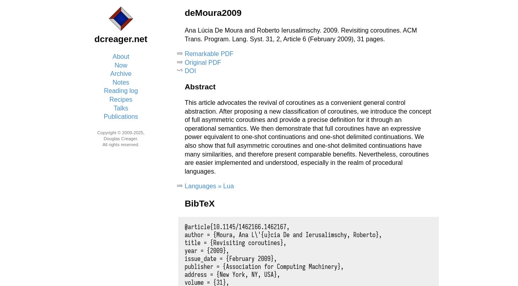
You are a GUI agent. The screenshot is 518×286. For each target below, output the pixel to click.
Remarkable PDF (209, 53)
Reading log (121, 90)
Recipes (120, 99)
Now (121, 65)
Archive (120, 73)
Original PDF (203, 62)
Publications (121, 116)
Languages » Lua (209, 186)
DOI (190, 71)
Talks (121, 108)
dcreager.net (120, 39)
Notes (121, 82)
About (121, 56)
